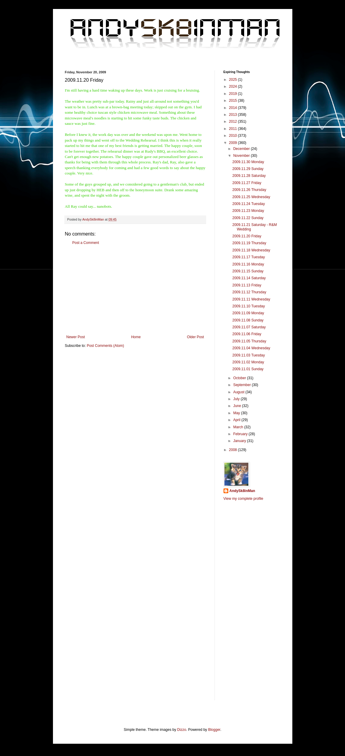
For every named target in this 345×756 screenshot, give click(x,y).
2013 (233, 115)
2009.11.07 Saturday (248, 327)
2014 (233, 108)
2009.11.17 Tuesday (248, 257)
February (240, 434)
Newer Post (75, 337)
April (237, 420)
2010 (233, 135)
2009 (233, 143)
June (237, 406)
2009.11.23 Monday (248, 211)
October (240, 378)
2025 (233, 80)
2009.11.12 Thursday (249, 292)
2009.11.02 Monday (248, 362)
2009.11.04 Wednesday (251, 348)
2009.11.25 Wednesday (251, 197)
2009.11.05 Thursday (249, 341)
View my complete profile (243, 499)
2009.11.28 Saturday (248, 176)
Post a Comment (85, 243)
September (242, 385)
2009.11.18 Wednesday (251, 250)
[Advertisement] (135, 290)
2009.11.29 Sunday (247, 169)
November (242, 156)
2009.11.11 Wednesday (251, 299)
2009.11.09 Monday (248, 313)
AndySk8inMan (242, 491)
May (237, 413)
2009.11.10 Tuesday (248, 306)
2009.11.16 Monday (248, 264)
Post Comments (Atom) (105, 346)
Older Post (195, 337)
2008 (233, 450)
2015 (233, 100)
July (237, 399)
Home (136, 337)
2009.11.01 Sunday (247, 369)
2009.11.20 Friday (246, 236)
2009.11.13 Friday (246, 285)
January (240, 441)
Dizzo (181, 730)
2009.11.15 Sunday (247, 271)
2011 (233, 129)
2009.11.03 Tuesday (248, 355)
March (238, 427)
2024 (233, 86)
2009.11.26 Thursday (249, 190)
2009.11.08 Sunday (247, 320)
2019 (233, 94)
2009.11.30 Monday (248, 162)
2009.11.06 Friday (246, 334)
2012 (233, 121)
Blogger (214, 730)
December (242, 149)
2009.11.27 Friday (246, 183)
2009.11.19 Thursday (249, 243)
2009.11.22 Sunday (247, 218)
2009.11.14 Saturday (248, 278)
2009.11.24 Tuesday (248, 204)
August (239, 392)
